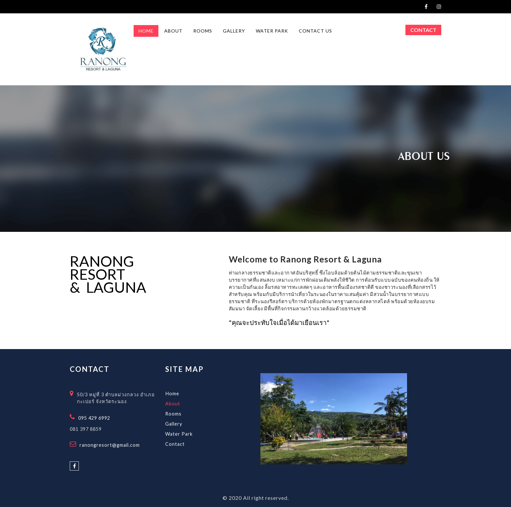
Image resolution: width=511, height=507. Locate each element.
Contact (423, 30)
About (172, 403)
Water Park (179, 434)
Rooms (173, 413)
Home (172, 393)
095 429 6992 (94, 418)
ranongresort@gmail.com (110, 445)
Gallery (173, 424)
